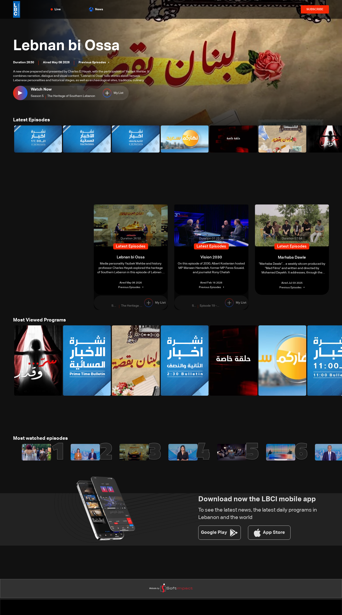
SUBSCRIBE (314, 9)
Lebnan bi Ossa (69, 45)
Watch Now (41, 89)
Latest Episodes (31, 120)
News (96, 9)
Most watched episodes (40, 439)
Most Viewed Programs (39, 320)
